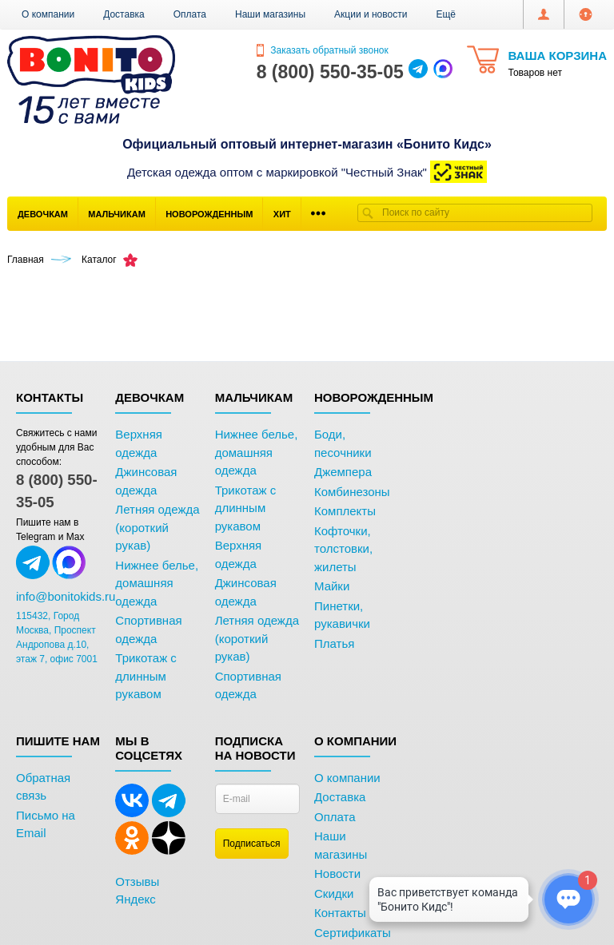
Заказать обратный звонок (323, 50)
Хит (282, 214)
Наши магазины (270, 14)
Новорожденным (209, 214)
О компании (48, 14)
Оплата (189, 14)
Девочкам (43, 214)
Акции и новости (370, 14)
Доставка (124, 14)
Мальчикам (117, 214)
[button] (445, 14)
